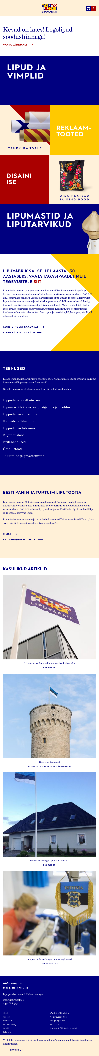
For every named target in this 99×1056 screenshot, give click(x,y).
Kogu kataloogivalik (22, 332)
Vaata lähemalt (18, 45)
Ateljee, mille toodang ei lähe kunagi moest (49, 959)
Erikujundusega (10, 1025)
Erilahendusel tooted (23, 540)
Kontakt (6, 1017)
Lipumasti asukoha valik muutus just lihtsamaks (49, 663)
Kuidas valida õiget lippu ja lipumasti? (49, 860)
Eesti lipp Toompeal (49, 761)
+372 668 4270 (11, 1003)
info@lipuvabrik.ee (13, 999)
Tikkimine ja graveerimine (23, 455)
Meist (10, 534)
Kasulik (6, 1028)
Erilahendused (14, 441)
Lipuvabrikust (49, 964)
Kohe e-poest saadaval (23, 327)
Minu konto (55, 1025)
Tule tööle (8, 1032)
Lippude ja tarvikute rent (22, 400)
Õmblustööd (12, 448)
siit (37, 282)
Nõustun (17, 1050)
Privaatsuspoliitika (58, 1017)
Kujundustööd (14, 434)
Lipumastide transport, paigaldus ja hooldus (37, 407)
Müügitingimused (58, 1021)
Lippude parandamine (20, 414)
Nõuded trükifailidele (59, 1013)
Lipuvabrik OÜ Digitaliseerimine (64, 1028)
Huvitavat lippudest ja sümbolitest (50, 766)
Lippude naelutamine (19, 428)
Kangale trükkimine (18, 421)
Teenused (7, 1021)
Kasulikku (49, 668)
